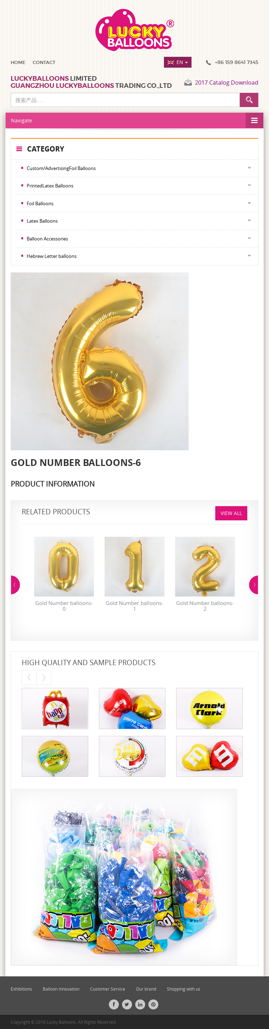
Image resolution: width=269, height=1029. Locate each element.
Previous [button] (15, 585)
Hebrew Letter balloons (52, 256)
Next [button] (253, 585)
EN (182, 62)
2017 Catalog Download (226, 82)
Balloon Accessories (47, 238)
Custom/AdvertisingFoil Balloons (61, 168)
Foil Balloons (40, 203)
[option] (64, 576)
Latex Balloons (42, 221)
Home (18, 62)
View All (231, 513)
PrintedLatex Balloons (50, 185)
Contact (44, 62)
